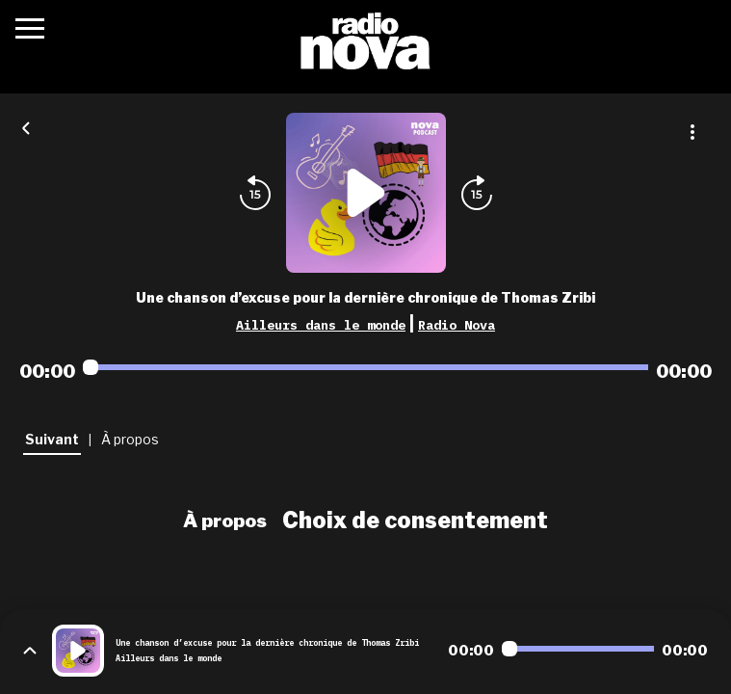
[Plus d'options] (692, 132)
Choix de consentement (415, 520)
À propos (225, 520)
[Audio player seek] (365, 367)
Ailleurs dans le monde (320, 325)
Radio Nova (456, 325)
